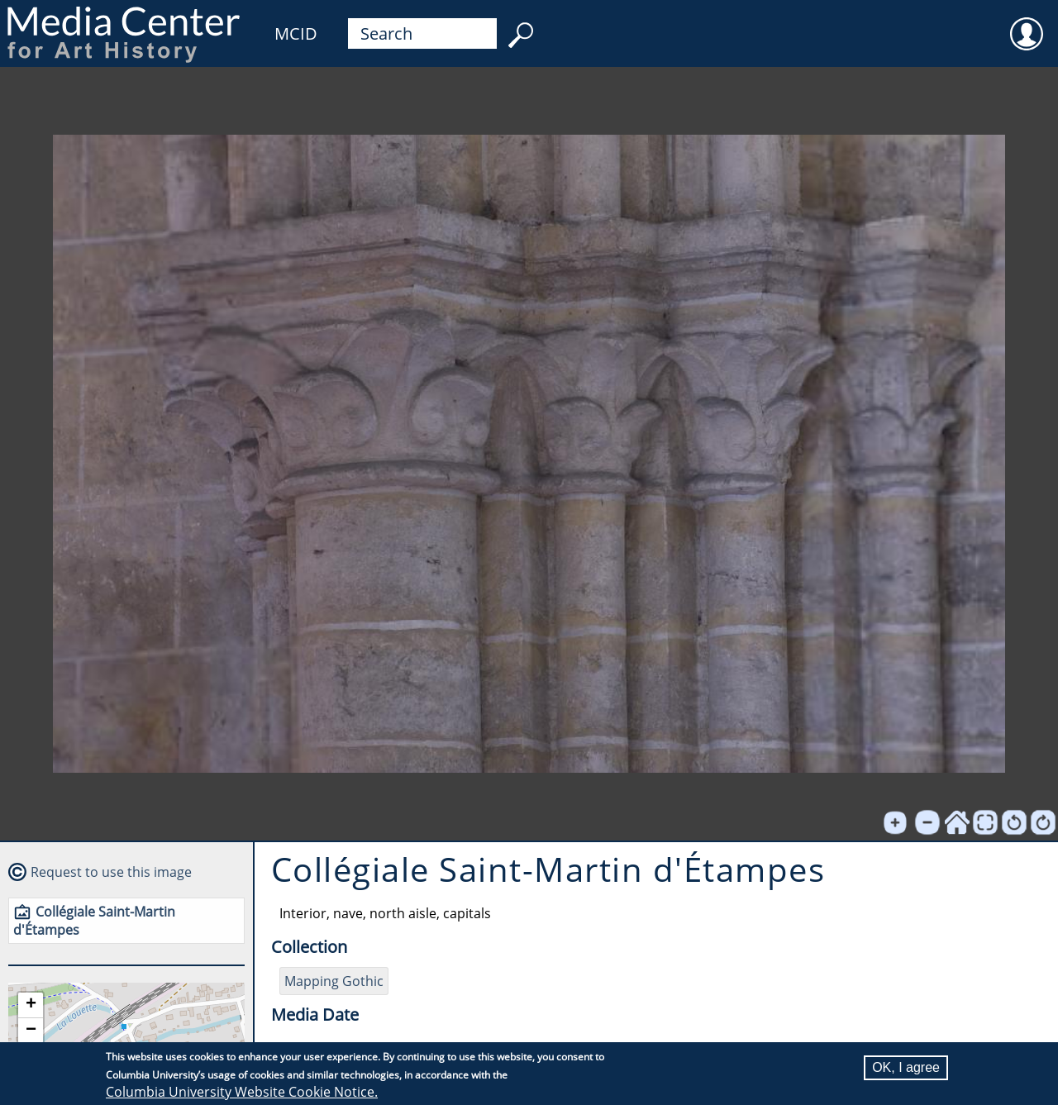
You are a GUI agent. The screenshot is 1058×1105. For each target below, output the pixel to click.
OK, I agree (906, 1067)
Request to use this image (111, 872)
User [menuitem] (1026, 23)
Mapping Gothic (334, 981)
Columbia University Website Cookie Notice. (242, 1092)
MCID (295, 33)
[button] (30, 1005)
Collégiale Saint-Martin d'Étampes (94, 921)
